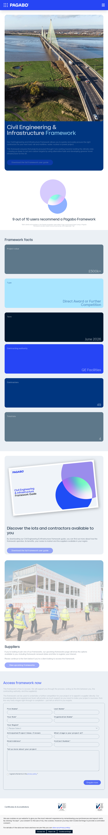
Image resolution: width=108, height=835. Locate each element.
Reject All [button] (51, 831)
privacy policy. (32, 775)
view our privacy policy (61, 828)
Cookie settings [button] (65, 831)
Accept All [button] (41, 831)
